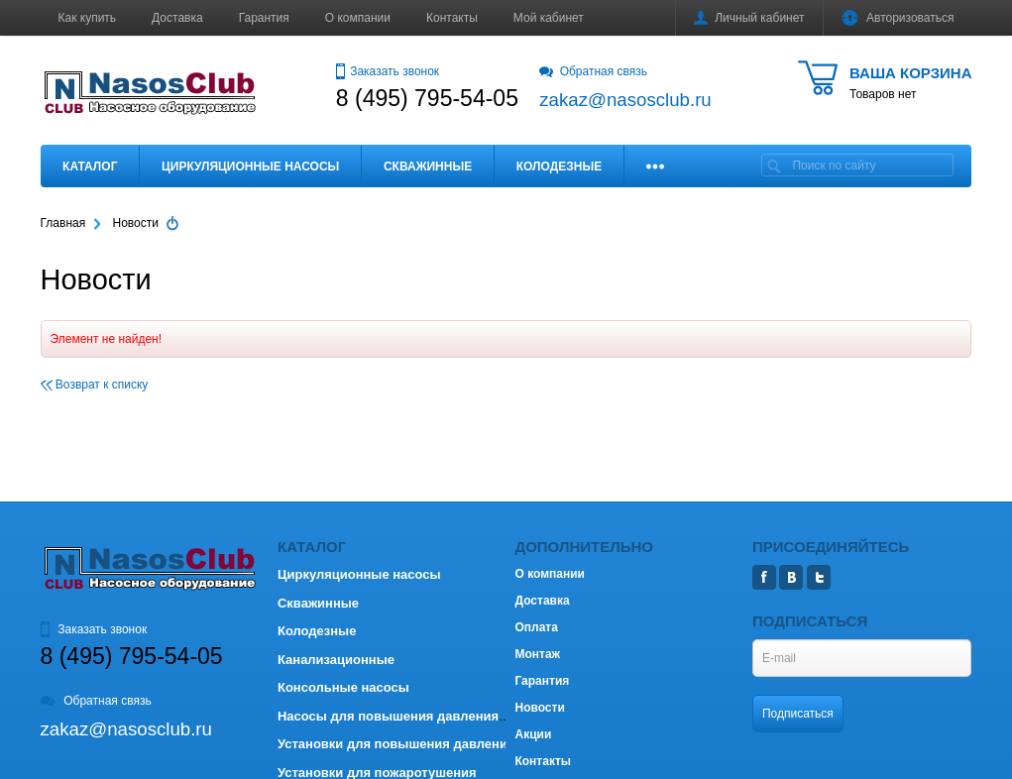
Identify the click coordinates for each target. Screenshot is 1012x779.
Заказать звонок (387, 71)
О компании (358, 18)
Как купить (87, 18)
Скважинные (428, 166)
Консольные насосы (343, 687)
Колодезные (559, 166)
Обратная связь (593, 71)
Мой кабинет (548, 18)
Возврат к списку (95, 384)
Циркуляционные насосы (250, 166)
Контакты (452, 18)
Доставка (177, 18)
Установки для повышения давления (396, 743)
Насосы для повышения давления (388, 716)
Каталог (89, 166)
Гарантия (264, 18)
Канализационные (336, 659)
